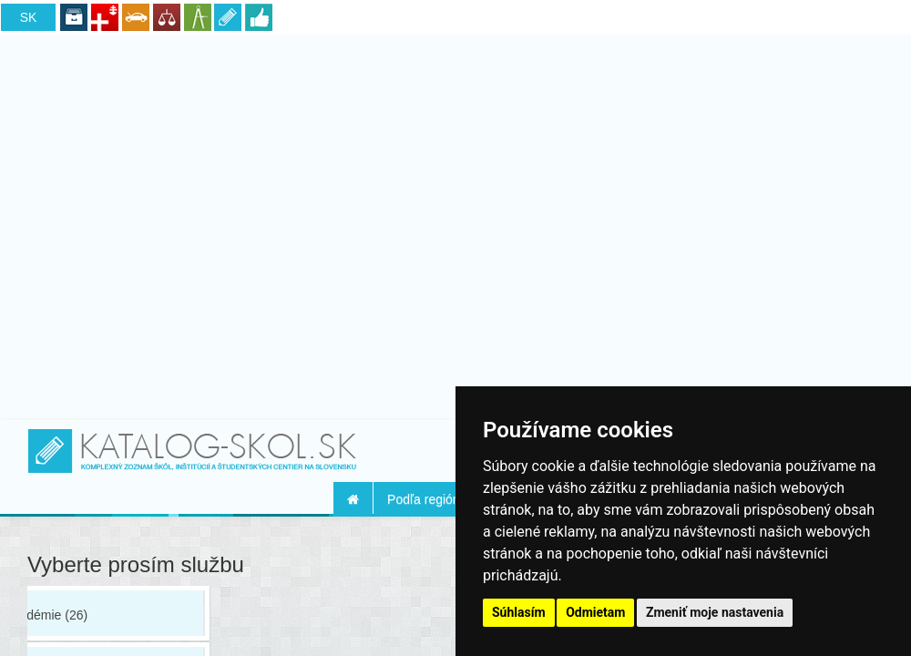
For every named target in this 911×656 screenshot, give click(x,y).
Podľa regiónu (426, 499)
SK (28, 17)
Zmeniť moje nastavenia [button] (714, 612)
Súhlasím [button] (519, 612)
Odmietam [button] (595, 612)
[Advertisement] (455, 224)
